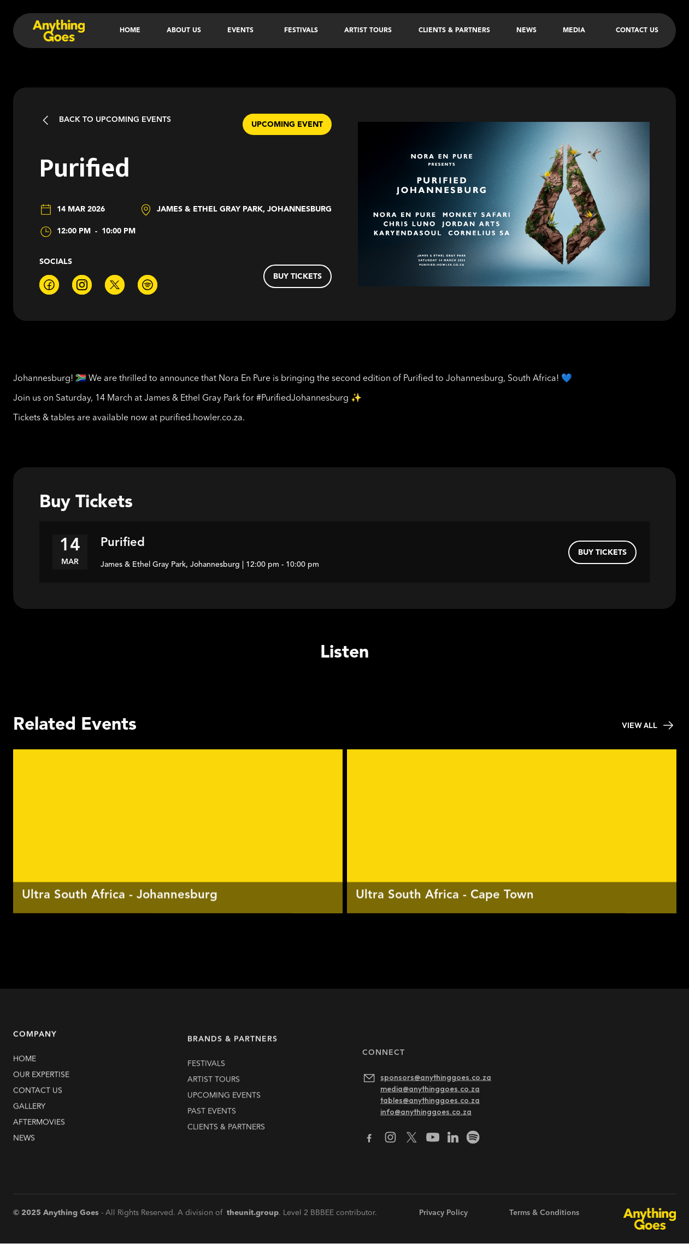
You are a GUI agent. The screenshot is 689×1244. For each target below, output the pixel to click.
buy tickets (297, 276)
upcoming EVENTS (224, 1120)
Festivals (301, 30)
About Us (184, 30)
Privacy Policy (443, 1213)
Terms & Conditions (544, 1213)
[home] (58, 30)
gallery (29, 1116)
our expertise (41, 1085)
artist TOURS (213, 1104)
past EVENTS (211, 1136)
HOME (24, 1069)
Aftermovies (39, 1132)
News (526, 30)
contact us (37, 1101)
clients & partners (226, 1152)
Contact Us (637, 30)
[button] (242, 30)
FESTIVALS (206, 1089)
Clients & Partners (454, 30)
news (24, 1148)
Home (130, 30)
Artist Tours (368, 30)
